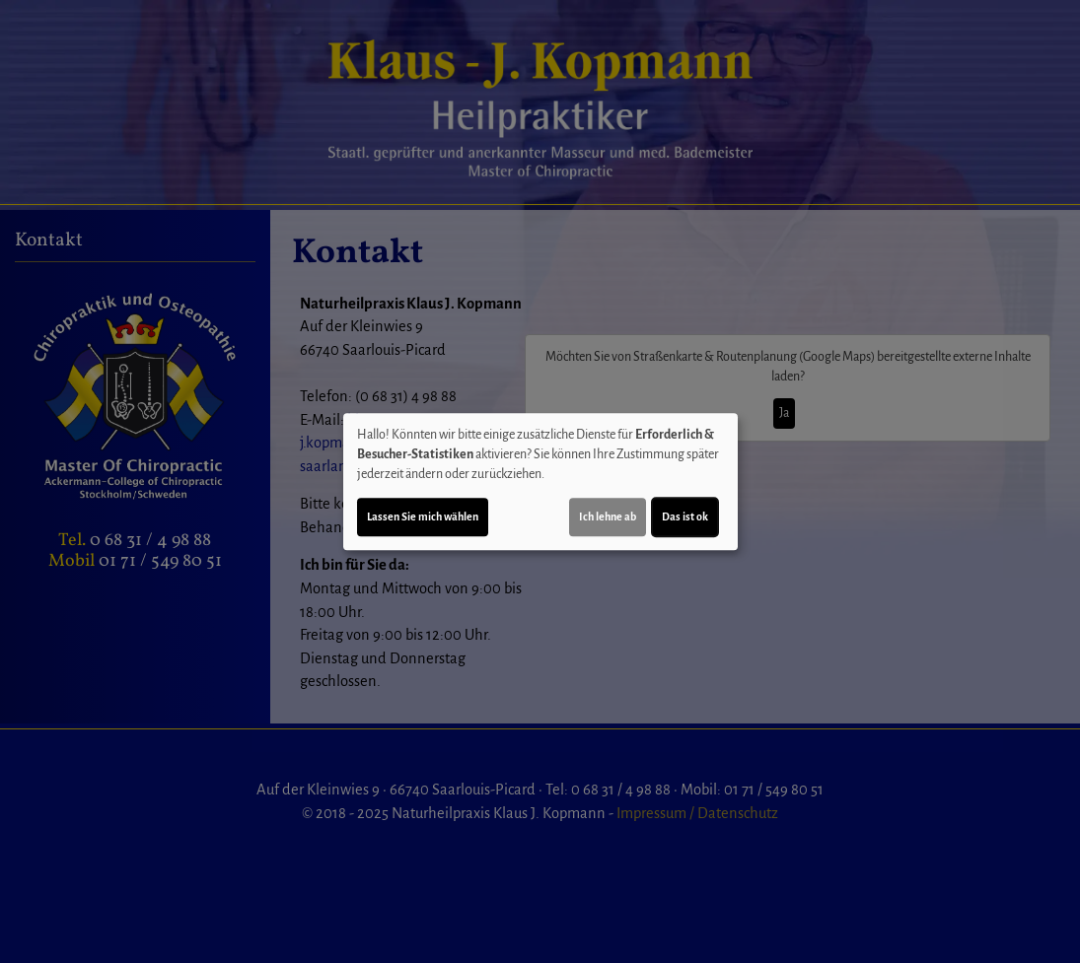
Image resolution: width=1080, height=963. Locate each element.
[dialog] (540, 482)
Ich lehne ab (607, 516)
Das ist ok (685, 516)
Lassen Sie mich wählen (422, 516)
